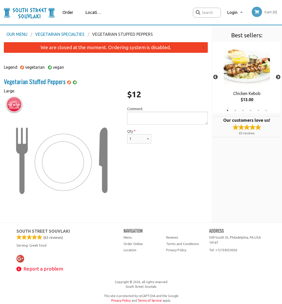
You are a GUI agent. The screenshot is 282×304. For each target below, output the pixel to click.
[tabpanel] (247, 77)
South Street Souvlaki (43, 231)
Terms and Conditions (182, 244)
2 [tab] (235, 110)
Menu (128, 237)
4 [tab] (250, 110)
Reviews (172, 237)
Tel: (223, 250)
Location (94, 12)
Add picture (14, 104)
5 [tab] (258, 110)
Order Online (68, 17)
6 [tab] (266, 110)
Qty (139, 136)
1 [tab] (227, 110)
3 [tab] (243, 110)
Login (232, 12)
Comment (167, 116)
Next (278, 77)
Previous (215, 77)
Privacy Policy (176, 250)
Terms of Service (150, 300)
